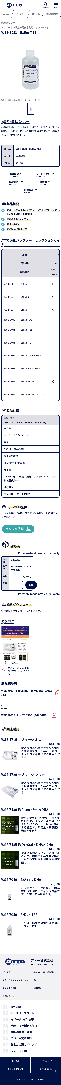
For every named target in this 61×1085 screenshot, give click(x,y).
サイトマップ (46, 1061)
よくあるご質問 (9, 988)
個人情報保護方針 (15, 1069)
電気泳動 (15, 1007)
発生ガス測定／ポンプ (24, 1044)
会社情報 (37, 988)
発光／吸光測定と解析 (24, 1026)
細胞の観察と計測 (21, 1032)
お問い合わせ (8, 996)
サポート (37, 980)
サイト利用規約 (46, 1069)
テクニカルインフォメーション (16, 980)
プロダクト (7, 972)
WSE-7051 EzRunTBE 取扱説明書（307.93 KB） (26, 692)
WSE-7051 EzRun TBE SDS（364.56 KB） (25, 715)
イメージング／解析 (22, 1019)
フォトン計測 (19, 1051)
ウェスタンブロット (22, 1013)
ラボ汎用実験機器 (21, 1038)
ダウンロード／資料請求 (44, 972)
